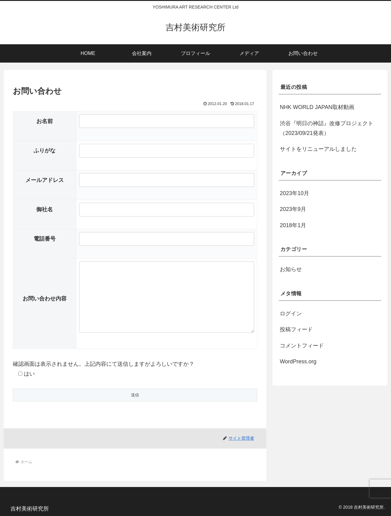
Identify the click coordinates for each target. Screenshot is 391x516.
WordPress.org (298, 361)
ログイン (291, 314)
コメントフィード (302, 346)
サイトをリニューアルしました (318, 149)
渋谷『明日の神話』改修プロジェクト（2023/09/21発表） (326, 128)
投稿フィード (296, 329)
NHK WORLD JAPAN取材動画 (317, 107)
